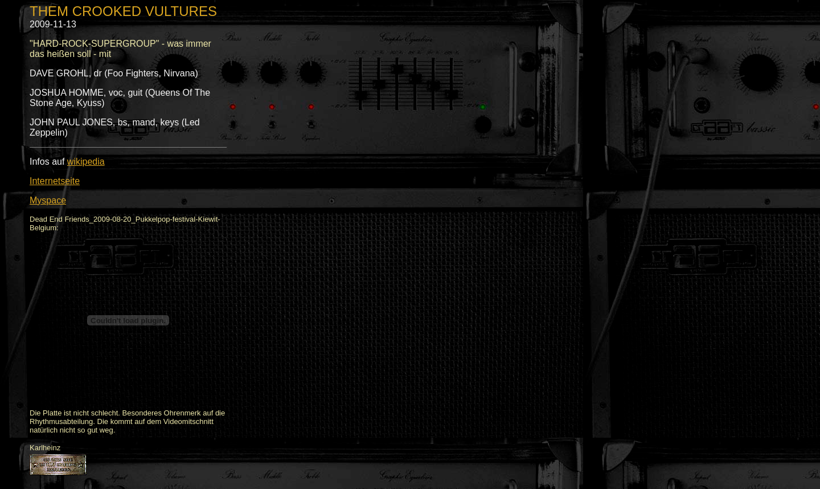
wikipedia (86, 161)
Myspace (48, 200)
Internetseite (55, 181)
